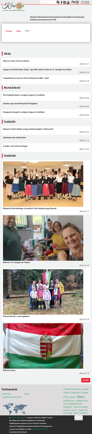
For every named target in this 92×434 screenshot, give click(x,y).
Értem (78, 418)
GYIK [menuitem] (54, 20)
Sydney (66, 410)
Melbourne (82, 400)
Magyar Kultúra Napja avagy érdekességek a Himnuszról (28, 129)
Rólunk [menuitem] (46, 17)
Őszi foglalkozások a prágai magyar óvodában (24, 95)
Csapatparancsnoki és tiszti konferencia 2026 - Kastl (26, 78)
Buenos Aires (81, 406)
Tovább (86, 380)
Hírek (18, 31)
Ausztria (85, 389)
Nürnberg (67, 413)
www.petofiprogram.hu (19, 418)
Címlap (8, 31)
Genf (75, 413)
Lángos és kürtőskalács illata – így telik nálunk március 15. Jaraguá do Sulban (37, 69)
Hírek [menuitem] (40, 17)
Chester (66, 389)
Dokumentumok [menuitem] (44, 20)
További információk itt (39, 429)
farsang (75, 392)
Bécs (81, 396)
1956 (65, 397)
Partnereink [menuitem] (79, 17)
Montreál (83, 413)
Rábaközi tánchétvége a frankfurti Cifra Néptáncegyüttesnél (30, 208)
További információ (18, 432)
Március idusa (9, 370)
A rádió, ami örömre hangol (15, 146)
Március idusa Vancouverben (16, 61)
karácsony (69, 400)
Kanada (75, 389)
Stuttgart (84, 392)
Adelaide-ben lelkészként (14, 137)
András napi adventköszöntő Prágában (20, 103)
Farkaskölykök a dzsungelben (16, 316)
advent (73, 397)
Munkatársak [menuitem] (55, 17)
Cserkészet (82, 410)
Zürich (74, 410)
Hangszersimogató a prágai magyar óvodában (24, 112)
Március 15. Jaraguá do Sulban (16, 262)
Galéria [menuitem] (33, 20)
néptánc (68, 406)
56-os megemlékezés (72, 403)
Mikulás (66, 392)
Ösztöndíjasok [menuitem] (67, 17)
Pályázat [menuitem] (34, 17)
